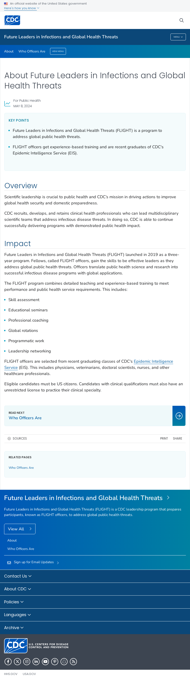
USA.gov (29, 674)
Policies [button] (14, 602)
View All (16, 529)
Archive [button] (14, 628)
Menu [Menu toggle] (178, 37)
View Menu (58, 51)
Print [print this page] (164, 438)
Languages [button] (17, 615)
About (8, 51)
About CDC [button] (17, 589)
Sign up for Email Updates (34, 562)
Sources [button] (20, 438)
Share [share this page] (177, 438)
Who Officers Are (31, 51)
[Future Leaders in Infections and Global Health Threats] (95, 498)
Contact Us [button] (18, 576)
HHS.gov (11, 674)
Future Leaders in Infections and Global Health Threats (61, 37)
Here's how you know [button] (21, 8)
